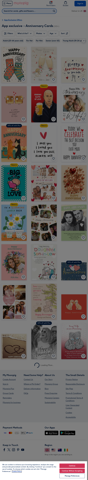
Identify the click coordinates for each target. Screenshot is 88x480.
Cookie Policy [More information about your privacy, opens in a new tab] (17, 471)
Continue (72, 466)
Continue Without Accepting (72, 471)
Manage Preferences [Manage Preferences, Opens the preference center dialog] (72, 476)
